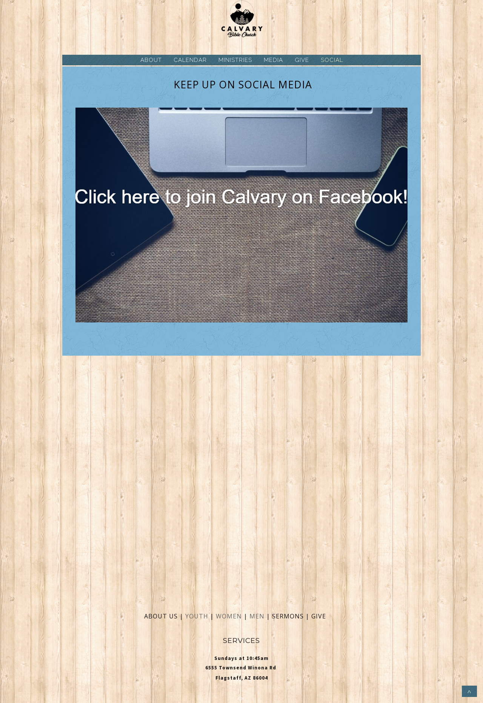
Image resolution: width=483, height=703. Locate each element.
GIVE (302, 60)
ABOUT (151, 60)
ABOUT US (161, 616)
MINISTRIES (235, 60)
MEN (257, 616)
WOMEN (230, 616)
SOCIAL (332, 60)
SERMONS (289, 616)
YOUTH (196, 616)
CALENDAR (190, 60)
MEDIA (273, 60)
